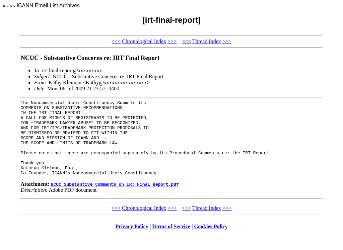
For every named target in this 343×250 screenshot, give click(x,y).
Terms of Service (171, 241)
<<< (116, 41)
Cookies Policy (211, 241)
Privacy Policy (132, 241)
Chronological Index (144, 41)
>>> (172, 41)
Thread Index (206, 41)
